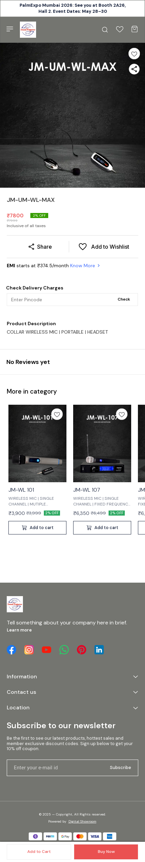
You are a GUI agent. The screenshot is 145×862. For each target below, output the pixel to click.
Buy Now (106, 851)
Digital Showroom (82, 821)
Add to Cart (39, 851)
